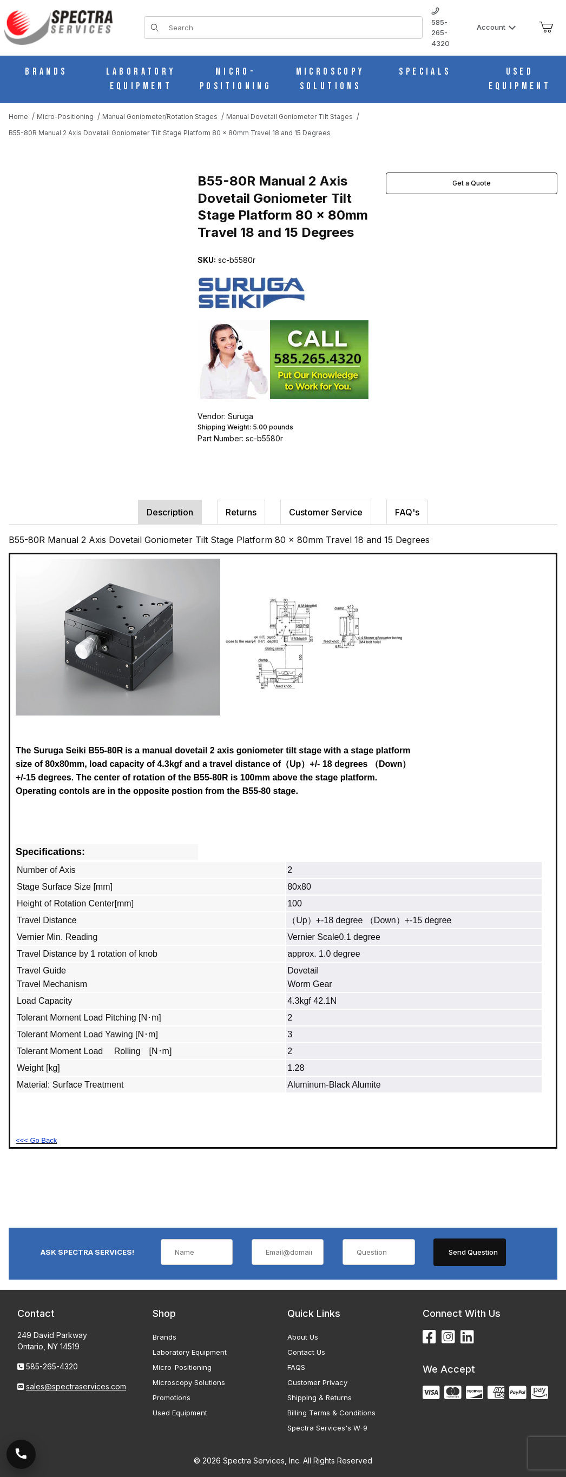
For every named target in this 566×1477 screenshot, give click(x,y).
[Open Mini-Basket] (546, 28)
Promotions (171, 1397)
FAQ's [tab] (407, 512)
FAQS (296, 1367)
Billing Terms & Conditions (331, 1412)
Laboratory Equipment (190, 1352)
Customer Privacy (317, 1382)
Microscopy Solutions (189, 1382)
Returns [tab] (241, 512)
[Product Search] (292, 27)
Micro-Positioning (182, 1367)
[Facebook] (429, 1337)
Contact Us (306, 1352)
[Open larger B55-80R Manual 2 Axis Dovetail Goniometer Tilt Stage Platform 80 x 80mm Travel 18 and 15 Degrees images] (99, 253)
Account (496, 27)
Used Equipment (180, 1412)
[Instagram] (448, 1337)
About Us (302, 1337)
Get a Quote (471, 183)
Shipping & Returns (319, 1397)
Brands (164, 1337)
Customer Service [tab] (326, 512)
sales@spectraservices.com (76, 1386)
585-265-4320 (440, 28)
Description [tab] (170, 512)
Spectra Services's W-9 (327, 1427)
